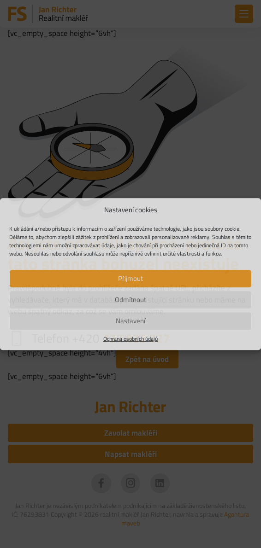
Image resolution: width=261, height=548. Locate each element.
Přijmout (130, 278)
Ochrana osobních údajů (130, 339)
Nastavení (130, 320)
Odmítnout (130, 299)
